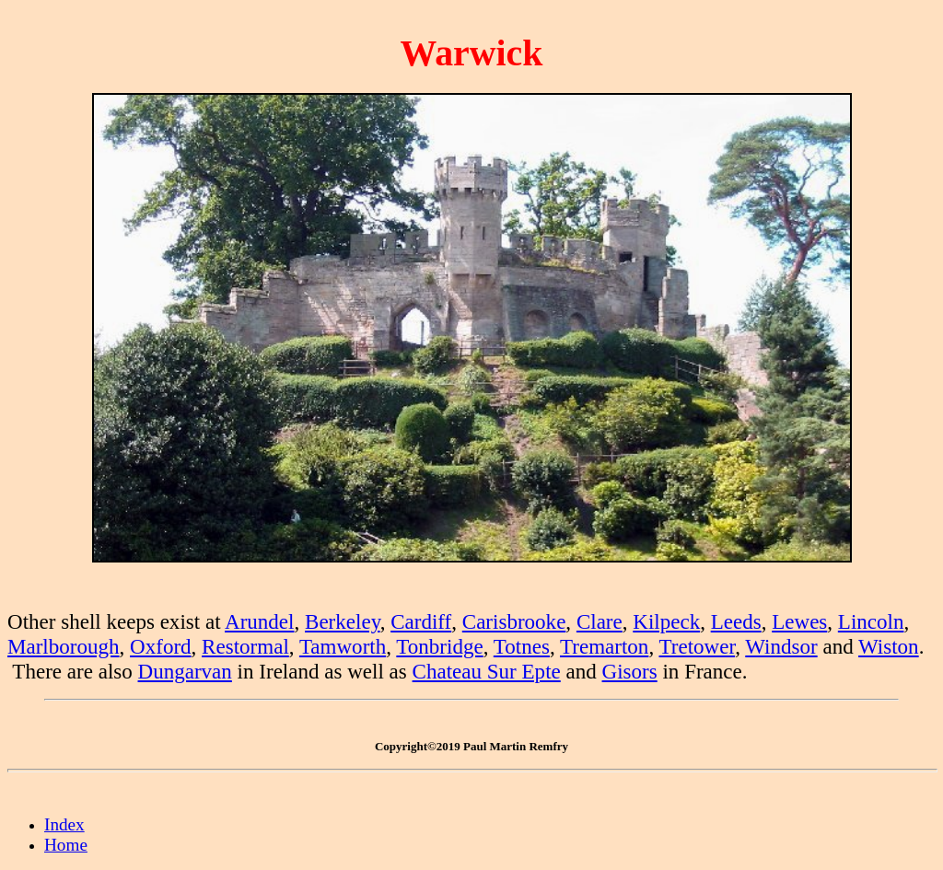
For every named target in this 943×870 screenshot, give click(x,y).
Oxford (161, 646)
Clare (599, 621)
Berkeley (342, 621)
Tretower (696, 646)
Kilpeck (666, 621)
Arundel (259, 621)
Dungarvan (185, 671)
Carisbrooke (514, 621)
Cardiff (420, 621)
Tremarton (604, 646)
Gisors (630, 671)
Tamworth (342, 646)
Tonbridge (439, 646)
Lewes (799, 621)
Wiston (888, 646)
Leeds (736, 621)
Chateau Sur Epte (487, 671)
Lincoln (871, 621)
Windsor (781, 646)
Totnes (522, 646)
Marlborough (63, 646)
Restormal (245, 646)
